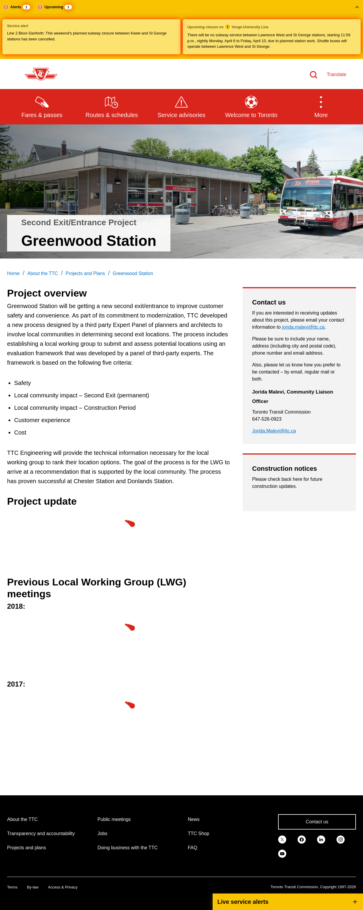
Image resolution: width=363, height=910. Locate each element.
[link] (282, 839)
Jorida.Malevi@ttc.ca (274, 430)
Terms (12, 887)
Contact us (317, 821)
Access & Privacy (62, 887)
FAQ (192, 847)
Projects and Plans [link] (85, 273)
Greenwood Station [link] (133, 273)
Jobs (102, 833)
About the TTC (22, 819)
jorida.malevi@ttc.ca (303, 327)
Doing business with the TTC (127, 847)
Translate (336, 74)
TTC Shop (198, 833)
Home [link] (13, 273)
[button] (181, 29)
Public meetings (114, 819)
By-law (32, 887)
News (194, 819)
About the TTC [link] (42, 273)
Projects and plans (26, 847)
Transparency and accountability (41, 833)
